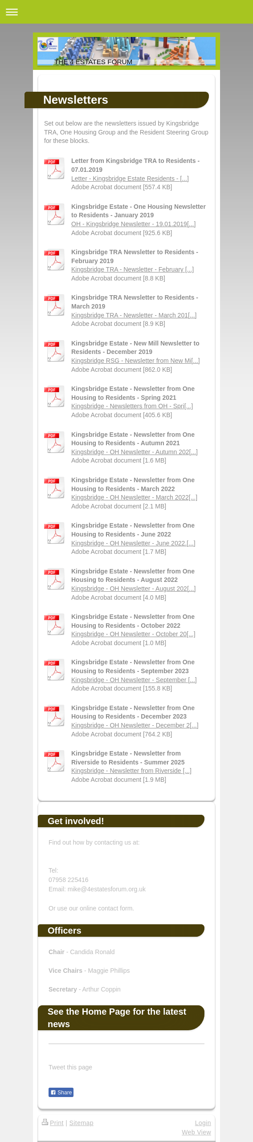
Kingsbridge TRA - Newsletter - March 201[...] (133, 315)
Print (53, 1122)
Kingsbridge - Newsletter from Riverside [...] (131, 770)
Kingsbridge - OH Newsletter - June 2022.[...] (133, 543)
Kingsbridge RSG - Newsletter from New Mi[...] (135, 360)
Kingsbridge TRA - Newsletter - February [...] (132, 269)
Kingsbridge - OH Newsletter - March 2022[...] (134, 497)
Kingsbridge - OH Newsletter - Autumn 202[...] (134, 451)
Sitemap (81, 1122)
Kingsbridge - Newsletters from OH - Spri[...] (132, 406)
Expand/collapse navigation (126, 11)
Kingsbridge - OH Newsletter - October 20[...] (133, 634)
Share (61, 1092)
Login (203, 1122)
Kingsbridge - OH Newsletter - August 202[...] (133, 588)
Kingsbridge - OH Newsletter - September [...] (134, 679)
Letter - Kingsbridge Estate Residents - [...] (130, 178)
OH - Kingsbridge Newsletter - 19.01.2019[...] (133, 224)
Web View (196, 1132)
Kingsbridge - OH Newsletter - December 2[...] (135, 725)
